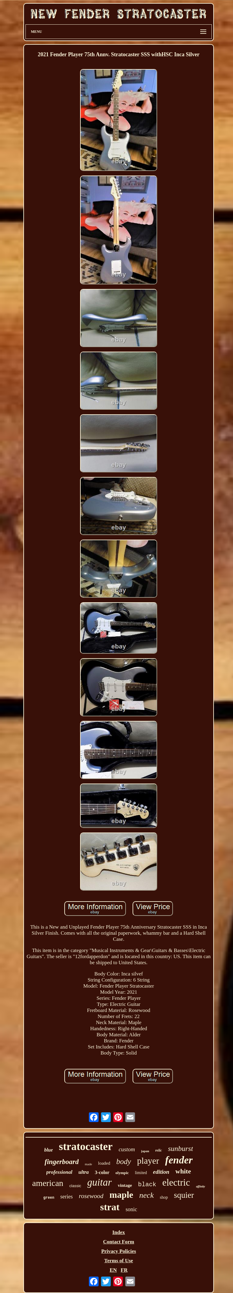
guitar (99, 1182)
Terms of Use (118, 1260)
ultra (84, 1172)
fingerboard (62, 1162)
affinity (200, 1186)
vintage (125, 1185)
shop (164, 1197)
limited (141, 1172)
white (183, 1171)
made (88, 1164)
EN (113, 1270)
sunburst (180, 1148)
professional (59, 1172)
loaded (104, 1163)
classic (75, 1186)
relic (158, 1150)
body (123, 1161)
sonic (131, 1209)
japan (145, 1151)
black (147, 1184)
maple (121, 1195)
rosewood (91, 1196)
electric (176, 1182)
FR (124, 1270)
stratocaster (86, 1146)
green (48, 1198)
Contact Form (118, 1242)
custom (127, 1149)
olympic (122, 1172)
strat (110, 1206)
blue (48, 1149)
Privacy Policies (118, 1251)
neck (146, 1195)
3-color (102, 1172)
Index (118, 1232)
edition (161, 1172)
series (66, 1197)
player (148, 1161)
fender (179, 1160)
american (47, 1183)
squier (184, 1195)
